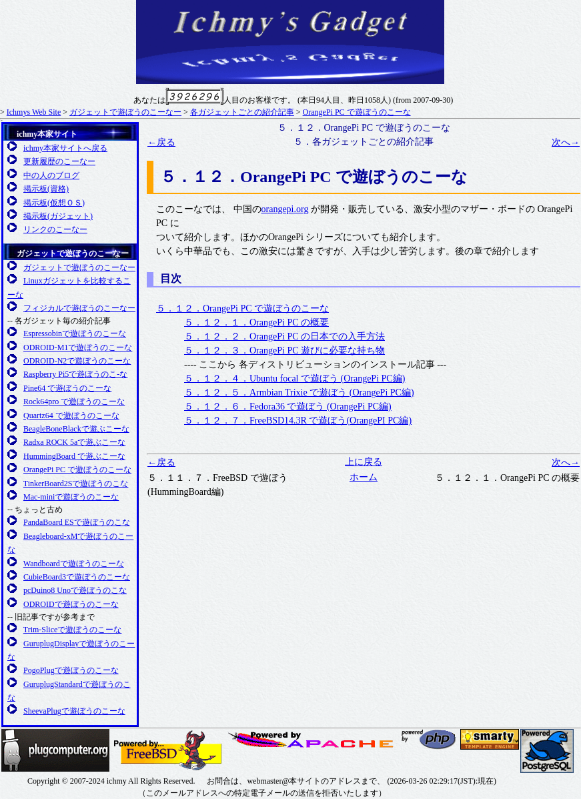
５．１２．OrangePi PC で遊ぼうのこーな (242, 308)
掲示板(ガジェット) (58, 216)
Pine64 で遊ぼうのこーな (67, 388)
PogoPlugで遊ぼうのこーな (71, 670)
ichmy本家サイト (47, 134)
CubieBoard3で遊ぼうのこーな (76, 577)
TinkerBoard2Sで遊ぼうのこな (76, 483)
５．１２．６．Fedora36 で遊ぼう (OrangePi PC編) (288, 407)
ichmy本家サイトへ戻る (65, 148)
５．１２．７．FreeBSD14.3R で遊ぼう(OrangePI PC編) (298, 421)
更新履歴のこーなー (59, 161)
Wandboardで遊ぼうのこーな (73, 563)
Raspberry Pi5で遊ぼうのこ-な (75, 374)
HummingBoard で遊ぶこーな (74, 456)
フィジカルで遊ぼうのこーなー (79, 308)
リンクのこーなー (55, 229)
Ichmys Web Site (34, 112)
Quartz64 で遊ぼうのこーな (71, 415)
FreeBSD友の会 (168, 750)
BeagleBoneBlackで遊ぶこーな (76, 429)
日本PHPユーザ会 (429, 739)
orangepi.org (285, 209)
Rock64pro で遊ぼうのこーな (74, 401)
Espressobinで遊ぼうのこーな (74, 333)
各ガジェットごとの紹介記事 (242, 112)
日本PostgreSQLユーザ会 (547, 751)
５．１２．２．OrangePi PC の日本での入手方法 (284, 336)
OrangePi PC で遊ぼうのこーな (357, 112)
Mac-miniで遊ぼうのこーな (71, 497)
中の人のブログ (51, 175)
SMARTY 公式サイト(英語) (489, 739)
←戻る (161, 142)
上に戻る (363, 462)
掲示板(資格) (46, 188)
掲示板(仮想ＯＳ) (54, 202)
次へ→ (566, 142)
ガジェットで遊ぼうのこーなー (125, 112)
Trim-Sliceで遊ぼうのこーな (72, 629)
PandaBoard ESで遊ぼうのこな (76, 522)
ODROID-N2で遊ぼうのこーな (77, 360)
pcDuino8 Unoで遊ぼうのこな (75, 590)
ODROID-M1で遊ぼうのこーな (77, 347)
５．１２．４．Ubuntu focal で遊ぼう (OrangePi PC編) (294, 378)
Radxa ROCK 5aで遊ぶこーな (74, 442)
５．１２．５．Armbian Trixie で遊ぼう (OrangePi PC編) (299, 392)
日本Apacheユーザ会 (312, 739)
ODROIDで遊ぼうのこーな (71, 604)
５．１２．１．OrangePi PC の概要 (256, 322)
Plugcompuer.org (55, 750)
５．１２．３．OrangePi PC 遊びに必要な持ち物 (284, 350)
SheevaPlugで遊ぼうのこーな (74, 711)
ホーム (364, 477)
